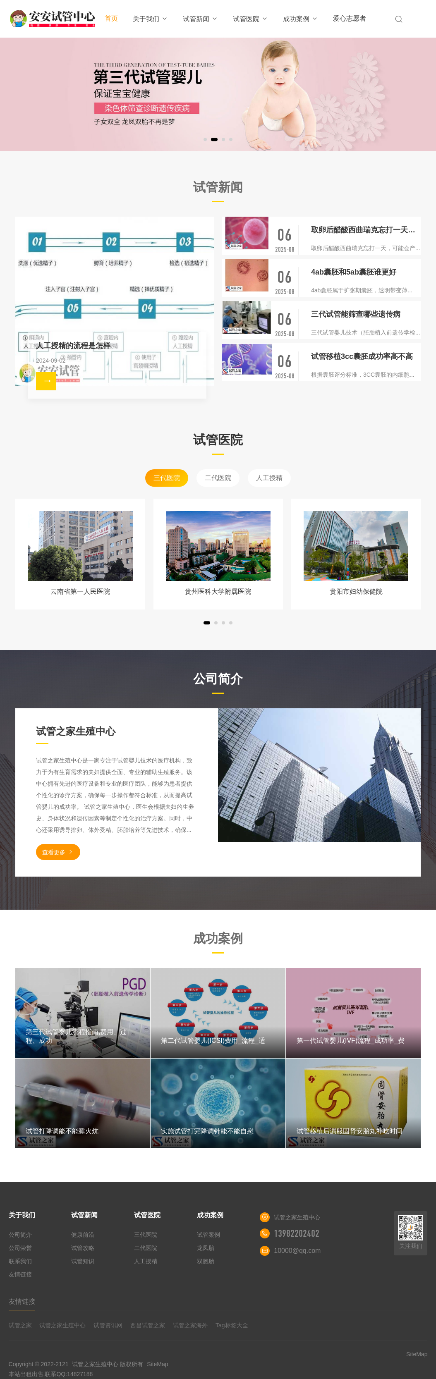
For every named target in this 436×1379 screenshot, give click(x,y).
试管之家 (20, 1325)
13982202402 (296, 1233)
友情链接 (20, 1274)
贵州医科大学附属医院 (218, 591)
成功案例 (300, 18)
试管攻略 (82, 1248)
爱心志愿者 (349, 18)
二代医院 (218, 477)
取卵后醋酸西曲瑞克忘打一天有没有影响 (366, 230)
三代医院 (166, 477)
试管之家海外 (190, 1325)
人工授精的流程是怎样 (73, 346)
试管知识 (82, 1261)
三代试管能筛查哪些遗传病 (355, 314)
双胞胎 (205, 1261)
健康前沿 (82, 1234)
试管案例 (208, 1234)
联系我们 (20, 1261)
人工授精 (269, 477)
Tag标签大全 (232, 1325)
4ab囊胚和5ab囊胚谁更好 (353, 272)
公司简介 (20, 1234)
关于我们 (150, 18)
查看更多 (58, 852)
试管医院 (250, 18)
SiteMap (157, 1364)
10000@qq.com (297, 1250)
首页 (111, 18)
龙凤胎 (205, 1248)
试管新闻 (200, 18)
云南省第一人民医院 (80, 591)
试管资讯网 (107, 1325)
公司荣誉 (20, 1248)
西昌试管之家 (147, 1325)
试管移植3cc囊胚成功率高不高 (362, 356)
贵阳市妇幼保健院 (356, 591)
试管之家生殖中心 (62, 1325)
